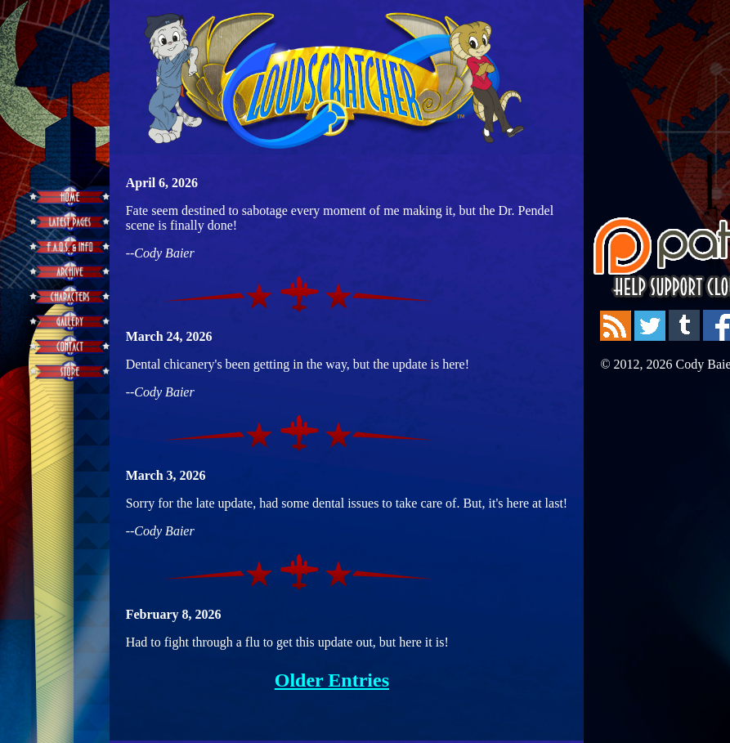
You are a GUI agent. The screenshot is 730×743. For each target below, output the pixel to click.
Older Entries (332, 680)
